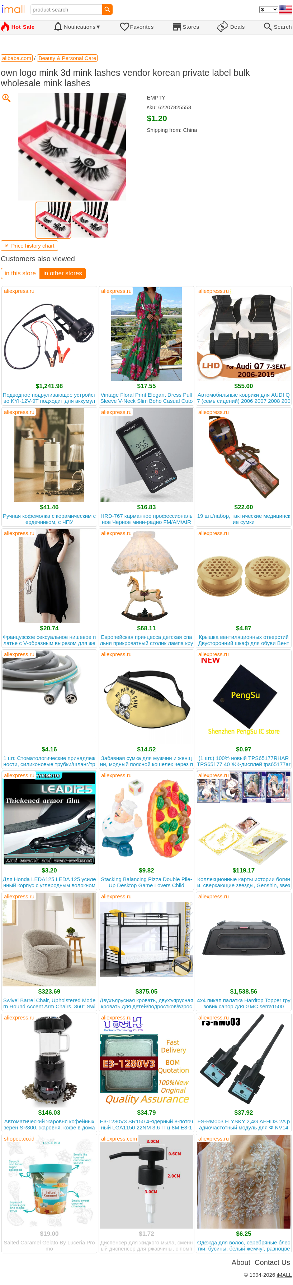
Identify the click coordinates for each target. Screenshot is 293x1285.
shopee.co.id (19, 1139)
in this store (20, 273)
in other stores (62, 273)
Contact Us (272, 1262)
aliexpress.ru (19, 291)
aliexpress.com (119, 1139)
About (241, 1262)
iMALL (284, 1275)
